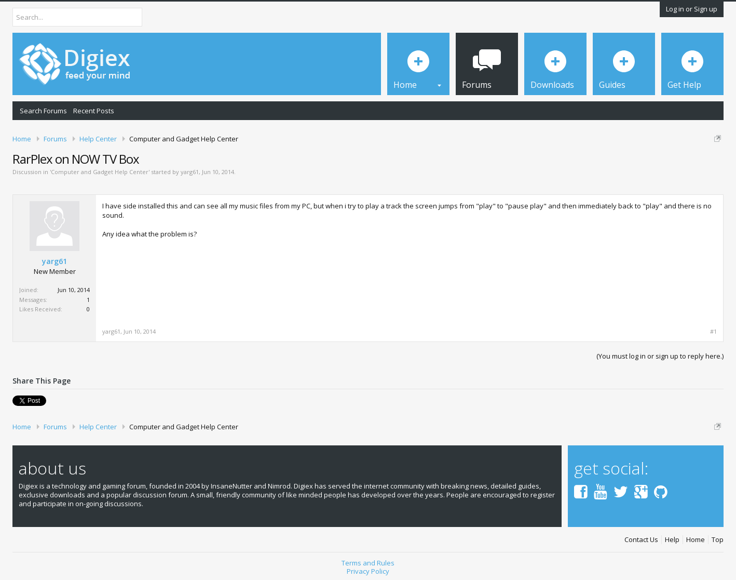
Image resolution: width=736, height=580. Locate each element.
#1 (713, 331)
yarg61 (190, 172)
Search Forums (43, 110)
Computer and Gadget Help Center (99, 172)
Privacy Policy (368, 571)
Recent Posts (93, 110)
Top (718, 539)
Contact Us (641, 539)
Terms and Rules (368, 563)
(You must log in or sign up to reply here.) (660, 356)
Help (672, 539)
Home (695, 539)
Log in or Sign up (691, 9)
